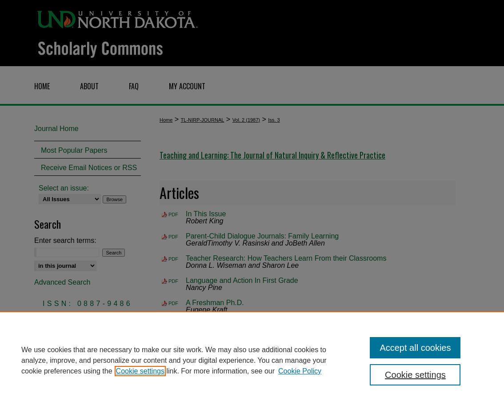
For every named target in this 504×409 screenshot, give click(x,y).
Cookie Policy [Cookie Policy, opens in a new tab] (299, 371)
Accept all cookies (415, 348)
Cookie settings (140, 371)
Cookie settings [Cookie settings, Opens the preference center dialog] (415, 375)
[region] (252, 360)
